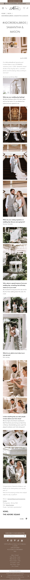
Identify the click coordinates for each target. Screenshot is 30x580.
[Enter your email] (15, 536)
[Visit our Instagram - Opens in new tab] (11, 540)
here (19, 578)
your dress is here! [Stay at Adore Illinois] (15, 1)
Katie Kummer (10, 505)
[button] (3, 8)
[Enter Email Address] (24, 536)
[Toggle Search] (27, 8)
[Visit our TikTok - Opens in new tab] (18, 540)
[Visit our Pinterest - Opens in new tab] (14, 540)
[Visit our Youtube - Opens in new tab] (22, 540)
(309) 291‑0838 (15, 548)
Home (4, 13)
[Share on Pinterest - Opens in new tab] (26, 519)
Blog (9, 13)
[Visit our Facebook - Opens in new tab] (7, 540)
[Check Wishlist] (24, 8)
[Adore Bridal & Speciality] (15, 8)
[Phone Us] (6, 8)
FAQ (15, 551)
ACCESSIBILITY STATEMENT (15, 549)
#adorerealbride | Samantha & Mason (15, 16)
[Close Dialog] (1, 576)
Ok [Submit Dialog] (28, 576)
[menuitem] (3, 8)
